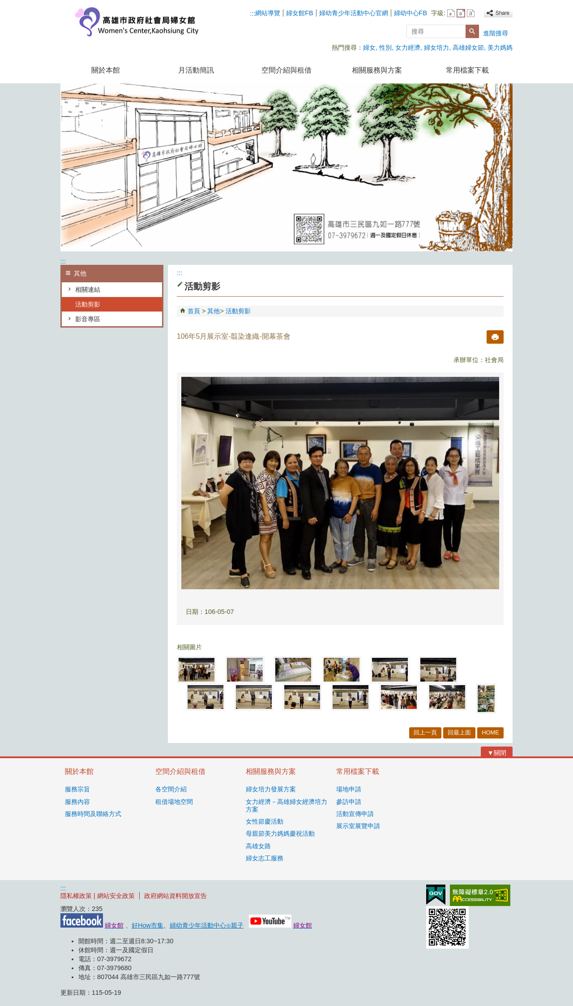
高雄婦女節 (468, 47)
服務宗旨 (77, 789)
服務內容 (77, 801)
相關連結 (87, 289)
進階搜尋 (495, 33)
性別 (385, 47)
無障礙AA (480, 895)
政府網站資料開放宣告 (175, 895)
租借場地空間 (174, 801)
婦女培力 (436, 47)
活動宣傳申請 (355, 813)
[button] (472, 31)
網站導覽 (267, 13)
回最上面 (459, 732)
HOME (490, 732)
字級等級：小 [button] (451, 13)
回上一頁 (425, 732)
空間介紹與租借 (286, 70)
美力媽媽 (500, 47)
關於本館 (105, 70)
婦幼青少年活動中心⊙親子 (207, 925)
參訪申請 (348, 801)
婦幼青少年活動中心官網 (353, 13)
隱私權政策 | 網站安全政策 (97, 895)
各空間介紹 (171, 789)
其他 (213, 311)
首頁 (194, 311)
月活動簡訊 (196, 70)
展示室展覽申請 (358, 825)
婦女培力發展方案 (271, 789)
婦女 (369, 47)
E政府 (435, 895)
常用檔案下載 (467, 70)
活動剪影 (87, 304)
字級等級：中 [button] (461, 13)
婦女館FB (299, 13)
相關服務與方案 (377, 70)
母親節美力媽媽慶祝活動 (280, 833)
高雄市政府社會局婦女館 (136, 22)
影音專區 (87, 319)
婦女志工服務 (264, 858)
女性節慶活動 (264, 821)
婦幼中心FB (410, 13)
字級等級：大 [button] (471, 13)
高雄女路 (258, 846)
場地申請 (348, 789)
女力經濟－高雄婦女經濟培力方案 (286, 805)
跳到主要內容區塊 (4, 4)
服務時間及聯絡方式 (93, 813)
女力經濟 (407, 47)
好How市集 (147, 925)
